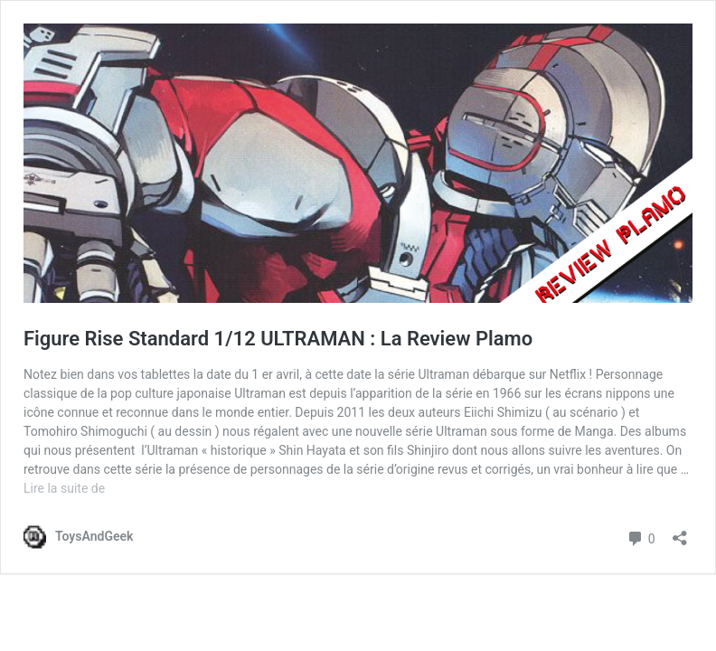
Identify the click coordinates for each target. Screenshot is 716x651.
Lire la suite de (64, 488)
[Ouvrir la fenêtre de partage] (679, 532)
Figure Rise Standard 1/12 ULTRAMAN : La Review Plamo (278, 338)
